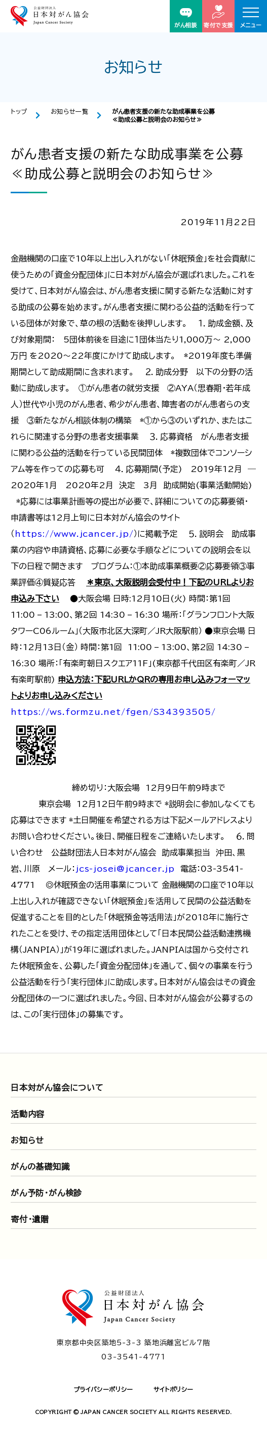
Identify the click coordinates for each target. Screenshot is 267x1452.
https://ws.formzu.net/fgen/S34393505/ (113, 712)
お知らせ (27, 1140)
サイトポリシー (174, 1389)
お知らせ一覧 (70, 111)
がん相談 (185, 18)
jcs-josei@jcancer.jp (125, 869)
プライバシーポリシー (103, 1389)
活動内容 (28, 1114)
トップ (19, 111)
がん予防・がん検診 (46, 1193)
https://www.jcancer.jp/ (74, 534)
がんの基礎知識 (40, 1167)
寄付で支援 (218, 16)
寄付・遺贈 (30, 1219)
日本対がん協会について (57, 1088)
